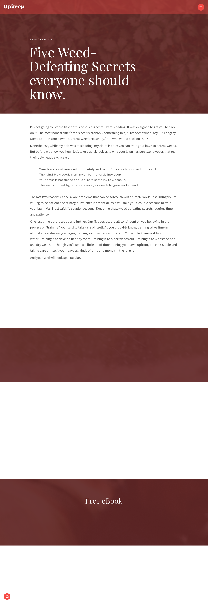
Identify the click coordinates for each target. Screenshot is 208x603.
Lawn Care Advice (41, 39)
